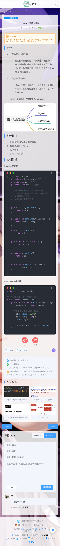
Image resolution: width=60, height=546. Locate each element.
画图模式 (37, 435)
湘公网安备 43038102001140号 (30, 524)
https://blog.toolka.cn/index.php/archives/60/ (28, 367)
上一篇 (7, 426)
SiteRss (11, 538)
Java (11, 350)
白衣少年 (35, 535)
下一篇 (53, 426)
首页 (7, 11)
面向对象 (23, 350)
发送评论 (47, 487)
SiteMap (23, 538)
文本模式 (49, 435)
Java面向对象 (18, 11)
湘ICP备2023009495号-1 (30, 521)
